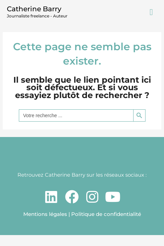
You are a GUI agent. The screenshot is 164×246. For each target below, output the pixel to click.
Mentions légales (45, 214)
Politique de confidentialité (106, 214)
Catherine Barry (34, 9)
